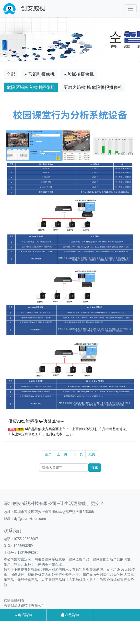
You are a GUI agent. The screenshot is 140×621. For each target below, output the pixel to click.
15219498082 (28, 553)
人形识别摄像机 (39, 74)
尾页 (91, 454)
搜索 (94, 467)
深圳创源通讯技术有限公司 (24, 605)
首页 (48, 454)
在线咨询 (70, 615)
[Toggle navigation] (131, 8)
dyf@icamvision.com (30, 519)
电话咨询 (23, 615)
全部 (11, 74)
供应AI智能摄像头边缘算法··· (36, 421)
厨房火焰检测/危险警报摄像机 (92, 87)
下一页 (78, 454)
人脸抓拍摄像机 (78, 74)
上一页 (62, 454)
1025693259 (23, 546)
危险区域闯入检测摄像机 (31, 87)
